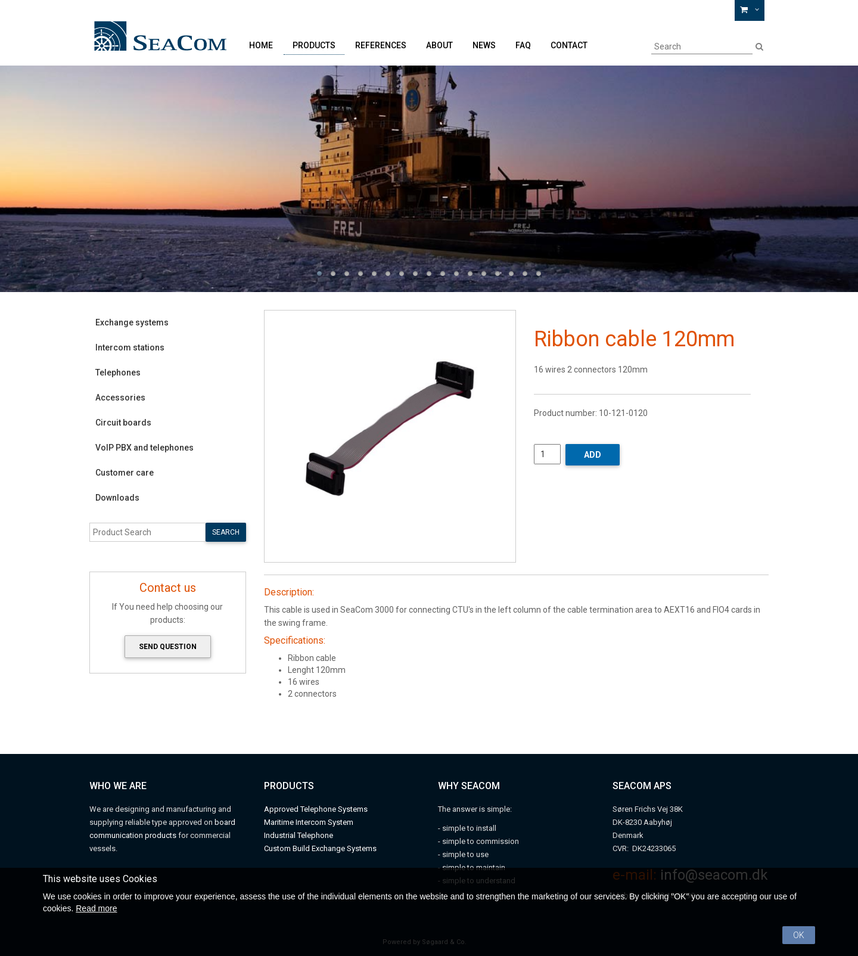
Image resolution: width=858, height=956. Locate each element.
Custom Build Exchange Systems (320, 848)
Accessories (120, 397)
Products (314, 45)
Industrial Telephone (298, 835)
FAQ (523, 45)
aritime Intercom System (312, 822)
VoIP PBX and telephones (144, 447)
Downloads (117, 497)
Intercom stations (129, 347)
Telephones (118, 372)
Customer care (124, 472)
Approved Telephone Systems (316, 809)
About (439, 45)
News (484, 45)
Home (261, 45)
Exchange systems (132, 322)
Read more (96, 908)
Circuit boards (123, 422)
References (380, 45)
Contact (569, 45)
